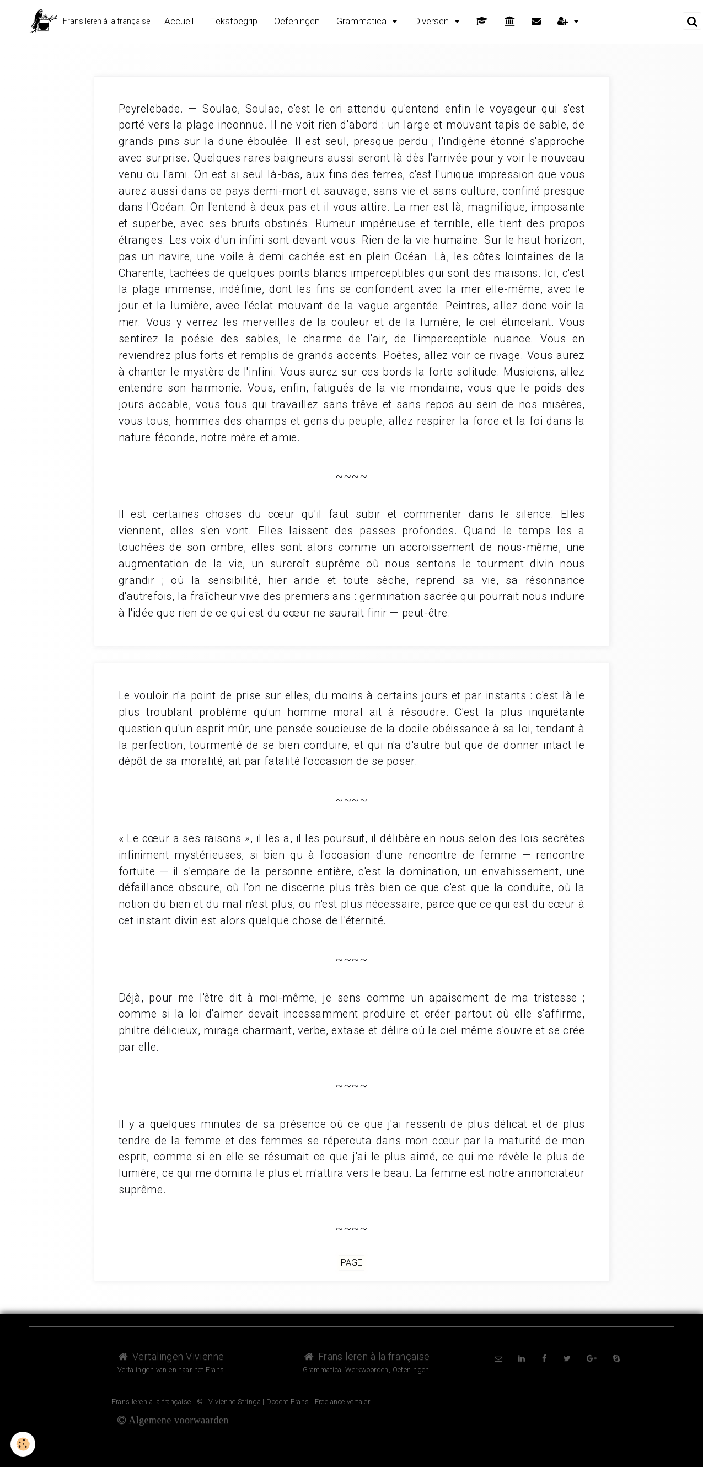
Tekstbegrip (233, 20)
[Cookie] (23, 1444)
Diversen (432, 20)
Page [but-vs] (351, 1263)
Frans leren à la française (366, 1356)
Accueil (179, 20)
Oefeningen (297, 20)
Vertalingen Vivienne (170, 1356)
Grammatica (362, 20)
